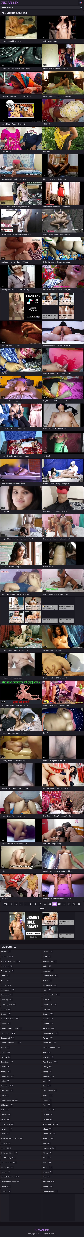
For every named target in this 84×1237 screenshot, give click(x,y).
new (47, 990)
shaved (48, 1095)
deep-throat (8, 1033)
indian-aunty (8, 1157)
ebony (5, 1047)
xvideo (48, 1167)
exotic (5, 1066)
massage (48, 970)
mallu (47, 966)
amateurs (7, 966)
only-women (50, 1004)
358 (54, 904)
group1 (6, 1114)
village (48, 1129)
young (48, 1186)
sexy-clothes (50, 1090)
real (47, 1052)
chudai (6, 1014)
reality (47, 1066)
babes (5, 980)
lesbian (6, 1191)
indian (6, 1148)
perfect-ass (49, 1042)
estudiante (7, 1061)
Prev (6, 904)
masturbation (50, 975)
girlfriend (7, 1105)
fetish (5, 1081)
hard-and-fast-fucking (12, 1138)
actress (6, 951)
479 (78, 904)
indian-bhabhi (9, 1162)
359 (59, 904)
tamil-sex (49, 1109)
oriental (48, 1018)
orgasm (48, 1014)
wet (47, 1143)
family (6, 1071)
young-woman (50, 1191)
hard (5, 1133)
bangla (6, 985)
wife (47, 1157)
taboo (47, 1100)
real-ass (48, 1057)
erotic (5, 1052)
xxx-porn (49, 1181)
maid (47, 956)
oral (46, 1009)
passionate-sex (51, 1033)
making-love (50, 961)
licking (48, 951)
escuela (6, 1057)
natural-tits (50, 985)
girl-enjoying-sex (9, 1100)
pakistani (49, 1028)
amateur (7, 956)
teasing (48, 1119)
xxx (46, 1176)
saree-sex (48, 1076)
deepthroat (8, 1038)
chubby (6, 1009)
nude (47, 999)
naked (47, 980)
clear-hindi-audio (10, 1018)
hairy (5, 1119)
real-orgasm (50, 1061)
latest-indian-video (10, 1181)
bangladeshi (8, 990)
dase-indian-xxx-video (11, 1028)
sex (47, 1081)
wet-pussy (49, 1148)
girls (5, 1109)
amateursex (7, 970)
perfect (48, 1038)
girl (5, 1095)
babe (5, 975)
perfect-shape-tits (52, 1047)
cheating (7, 999)
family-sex (7, 1076)
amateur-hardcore (10, 961)
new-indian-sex (51, 994)
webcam (48, 1138)
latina (6, 1186)
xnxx (47, 1162)
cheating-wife (8, 1004)
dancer (6, 1023)
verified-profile (50, 1124)
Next (42, 909)
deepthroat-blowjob (11, 1042)
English (81, 2)
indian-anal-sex (9, 1152)
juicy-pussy (7, 1167)
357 (49, 904)
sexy (47, 1085)
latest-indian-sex (10, 1176)
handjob (6, 1129)
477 (69, 904)
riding (47, 1071)
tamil (47, 1105)
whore (47, 1152)
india (5, 1143)
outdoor (48, 1023)
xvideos (48, 1172)
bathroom (7, 994)
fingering (7, 1085)
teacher (48, 1114)
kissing (5, 1172)
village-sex (49, 1133)
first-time (7, 1090)
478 (74, 904)
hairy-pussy (7, 1124)
